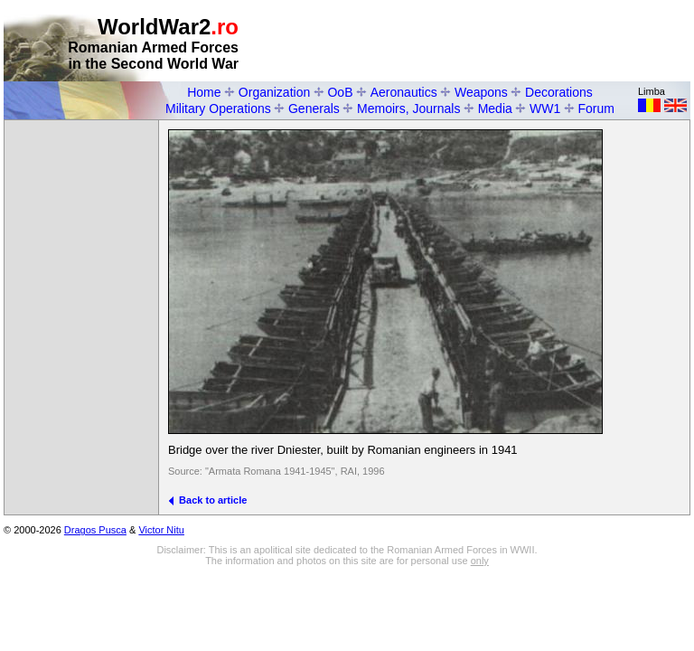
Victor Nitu (161, 529)
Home (203, 92)
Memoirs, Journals (408, 108)
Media (495, 108)
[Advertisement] (478, 41)
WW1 (545, 108)
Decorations (559, 92)
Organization (274, 92)
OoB (339, 92)
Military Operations (218, 108)
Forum (596, 108)
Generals (314, 108)
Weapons (481, 92)
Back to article (207, 500)
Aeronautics (403, 92)
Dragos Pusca (95, 529)
